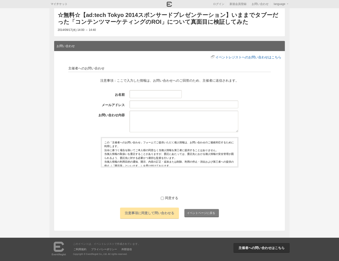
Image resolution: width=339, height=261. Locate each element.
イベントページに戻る (201, 213)
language (279, 4)
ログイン (218, 4)
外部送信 (126, 249)
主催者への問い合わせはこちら (261, 248)
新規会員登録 (238, 4)
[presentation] (169, 181)
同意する (169, 198)
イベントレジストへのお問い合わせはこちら (248, 57)
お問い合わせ (260, 4)
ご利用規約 (79, 249)
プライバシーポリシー (104, 249)
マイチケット (59, 4)
